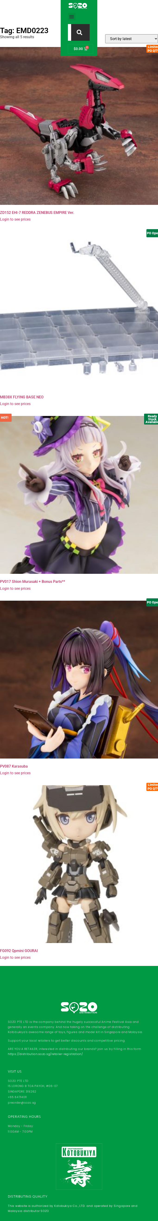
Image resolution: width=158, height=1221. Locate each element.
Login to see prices (15, 219)
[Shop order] (131, 38)
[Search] (107, 10)
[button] (44, 11)
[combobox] (74, 10)
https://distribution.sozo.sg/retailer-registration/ (45, 1054)
